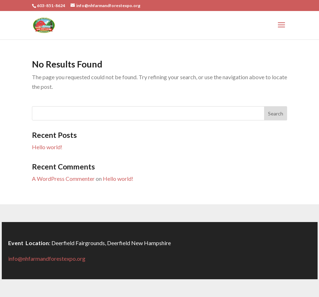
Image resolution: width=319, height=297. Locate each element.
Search (275, 113)
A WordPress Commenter (63, 178)
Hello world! (47, 147)
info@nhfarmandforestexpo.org (46, 258)
